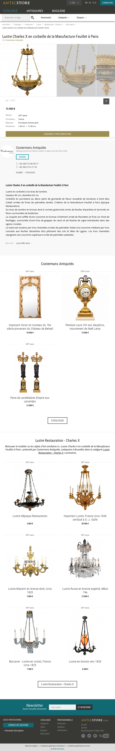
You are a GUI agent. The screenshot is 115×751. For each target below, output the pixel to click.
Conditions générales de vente (79, 746)
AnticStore (6, 24)
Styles (42, 727)
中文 (94, 2)
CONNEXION (107, 2)
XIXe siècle (70, 24)
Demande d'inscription (14, 730)
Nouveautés (46, 17)
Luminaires (29, 24)
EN (90, 2)
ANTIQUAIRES (35, 11)
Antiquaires (61, 723)
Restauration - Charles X (53, 24)
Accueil (84, 724)
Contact (84, 727)
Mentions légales (31, 746)
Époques (43, 730)
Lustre (38, 24)
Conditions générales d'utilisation (52, 746)
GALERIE (19, 173)
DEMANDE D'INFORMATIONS (57, 134)
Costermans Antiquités (31, 147)
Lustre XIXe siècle (23, 243)
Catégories (44, 723)
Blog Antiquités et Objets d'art (92, 730)
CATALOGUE (10, 11)
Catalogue (17, 24)
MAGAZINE (58, 11)
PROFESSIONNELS (65, 719)
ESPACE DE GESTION (18, 725)
